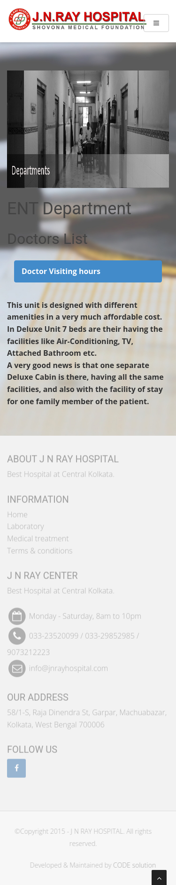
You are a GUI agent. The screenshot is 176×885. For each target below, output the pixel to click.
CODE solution (136, 865)
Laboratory (25, 525)
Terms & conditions (40, 549)
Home (17, 513)
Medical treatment (38, 537)
